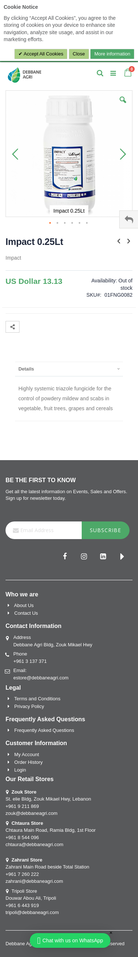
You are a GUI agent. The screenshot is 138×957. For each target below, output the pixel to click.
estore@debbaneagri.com (40, 677)
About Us (23, 605)
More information (112, 54)
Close (79, 54)
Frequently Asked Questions (44, 730)
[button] (123, 105)
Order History (28, 762)
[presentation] (69, 369)
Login (20, 770)
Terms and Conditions (37, 698)
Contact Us (26, 613)
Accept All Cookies (42, 54)
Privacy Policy (29, 706)
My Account (26, 754)
